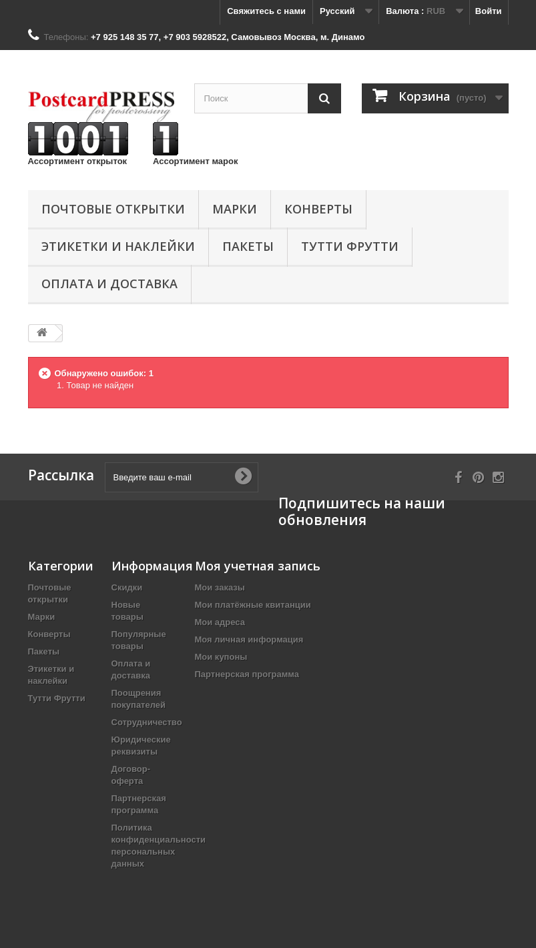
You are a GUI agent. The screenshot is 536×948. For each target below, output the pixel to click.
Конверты (318, 209)
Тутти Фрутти (349, 246)
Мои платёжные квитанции (253, 605)
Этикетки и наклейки (118, 246)
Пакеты (248, 246)
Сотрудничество (146, 722)
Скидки (127, 587)
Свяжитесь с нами (266, 11)
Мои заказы (220, 587)
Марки (234, 209)
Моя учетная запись (257, 566)
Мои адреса (220, 622)
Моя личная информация (249, 639)
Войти (488, 11)
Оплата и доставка (109, 284)
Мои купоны (221, 657)
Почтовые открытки (113, 209)
